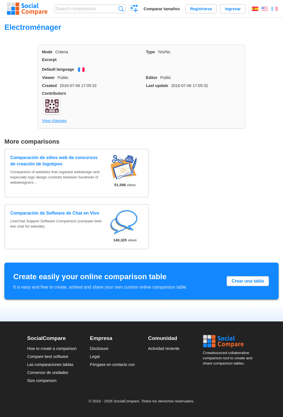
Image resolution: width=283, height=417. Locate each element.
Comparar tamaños (162, 9)
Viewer (48, 77)
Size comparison (41, 380)
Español (255, 9)
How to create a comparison (52, 348)
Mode (47, 52)
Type (150, 52)
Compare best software (47, 356)
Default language (58, 69)
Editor (152, 77)
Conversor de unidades (47, 372)
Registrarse (201, 9)
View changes (54, 120)
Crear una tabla (248, 281)
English (264, 9)
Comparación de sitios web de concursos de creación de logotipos (54, 160)
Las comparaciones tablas (50, 364)
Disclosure (99, 348)
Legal (94, 356)
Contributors (54, 93)
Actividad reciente (164, 348)
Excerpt (49, 59)
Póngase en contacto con (112, 364)
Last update (157, 85)
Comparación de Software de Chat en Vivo (54, 213)
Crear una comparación (134, 9)
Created (49, 85)
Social (229, 341)
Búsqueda (121, 8)
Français (274, 9)
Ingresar (233, 9)
